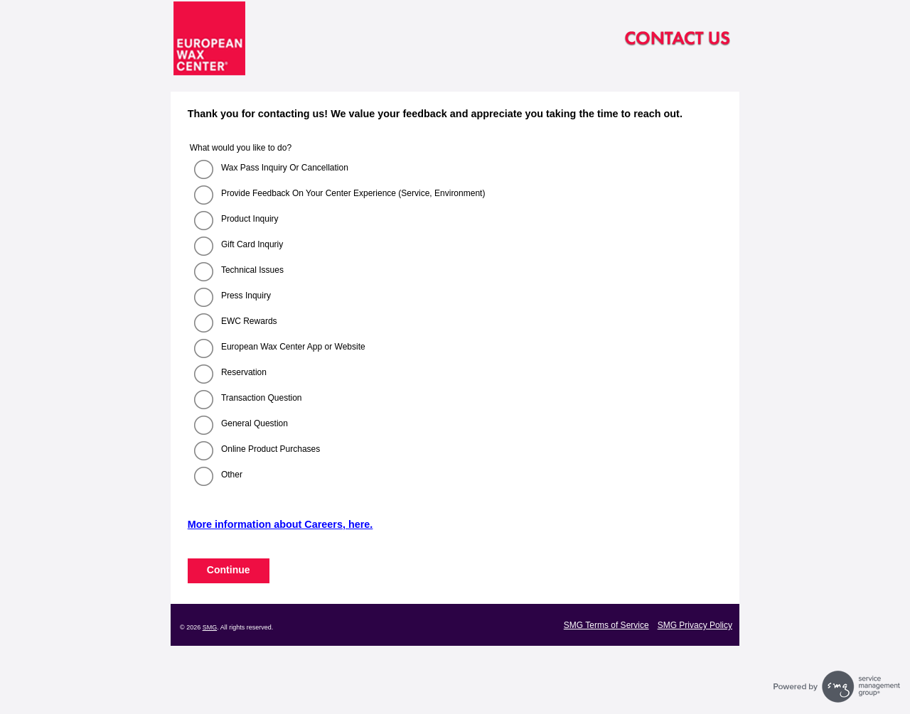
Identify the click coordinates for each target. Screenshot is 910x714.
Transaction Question (261, 398)
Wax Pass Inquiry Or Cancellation (284, 168)
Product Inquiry (250, 219)
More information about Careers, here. (280, 524)
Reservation (244, 372)
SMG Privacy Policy (695, 625)
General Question (254, 423)
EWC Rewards (249, 321)
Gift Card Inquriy (252, 244)
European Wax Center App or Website (293, 347)
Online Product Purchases (270, 449)
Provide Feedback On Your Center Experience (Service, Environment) (353, 193)
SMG (210, 627)
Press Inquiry (246, 296)
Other (231, 475)
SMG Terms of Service (606, 625)
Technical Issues (252, 270)
